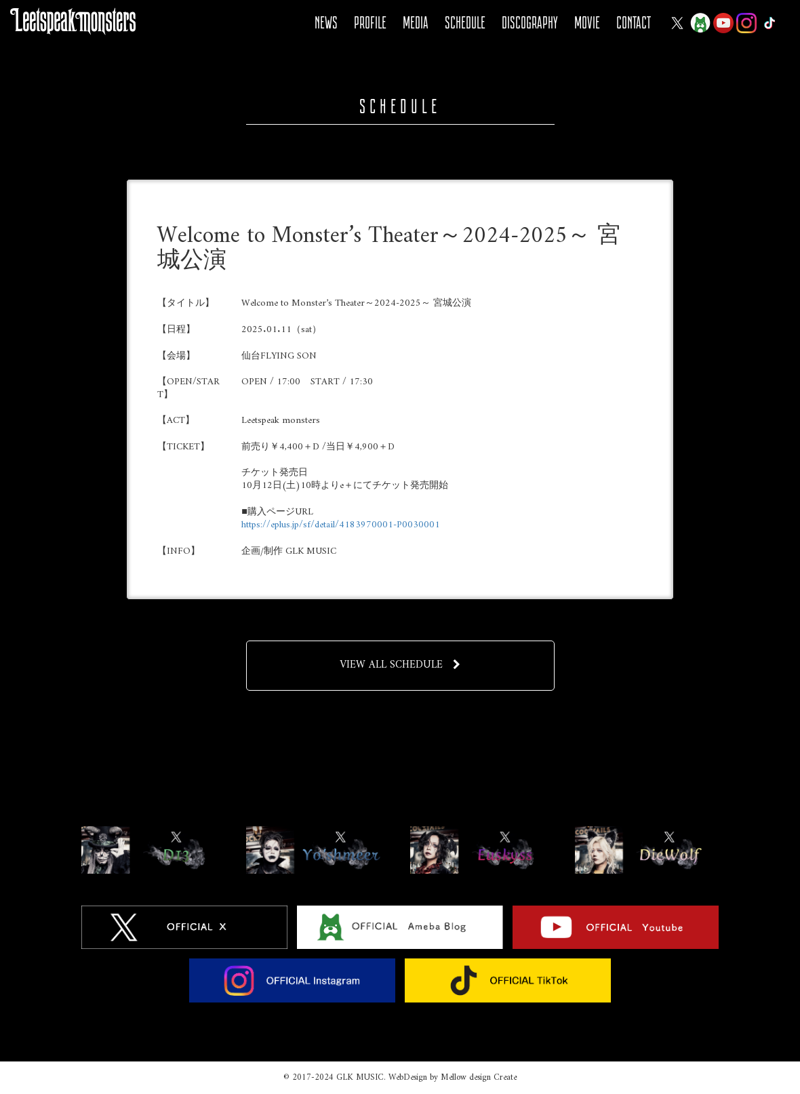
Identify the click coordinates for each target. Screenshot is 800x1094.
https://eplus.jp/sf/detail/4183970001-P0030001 (340, 524)
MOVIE (587, 23)
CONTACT (633, 23)
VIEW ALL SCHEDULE (400, 664)
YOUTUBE (723, 23)
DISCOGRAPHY (530, 23)
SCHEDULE (465, 23)
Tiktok (769, 23)
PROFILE (370, 23)
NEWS (326, 23)
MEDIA (415, 23)
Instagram (746, 23)
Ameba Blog (700, 23)
